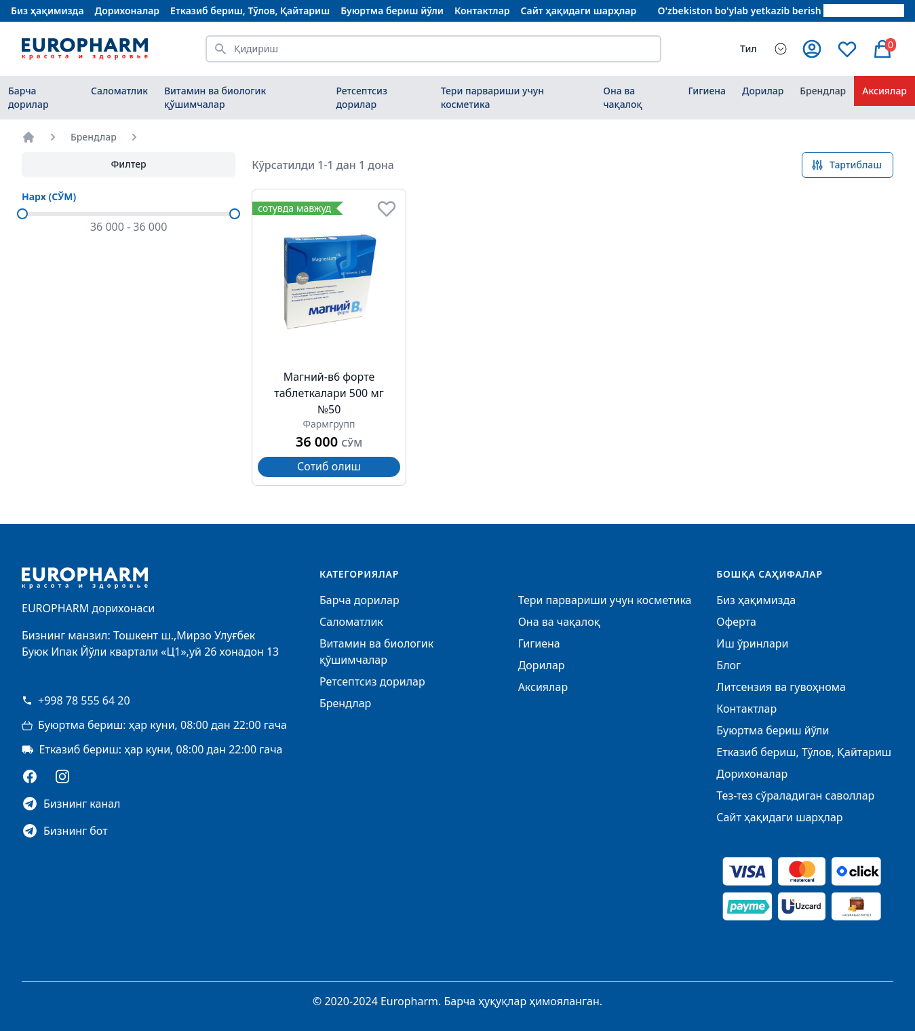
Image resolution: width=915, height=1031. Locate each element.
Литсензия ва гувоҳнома (781, 686)
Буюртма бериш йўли (392, 10)
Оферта (736, 621)
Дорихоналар (127, 10)
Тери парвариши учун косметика (492, 97)
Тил (748, 48)
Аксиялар (884, 90)
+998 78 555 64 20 (76, 700)
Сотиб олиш (329, 466)
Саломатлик (119, 90)
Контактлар (482, 10)
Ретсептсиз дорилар (361, 97)
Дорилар (762, 90)
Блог (728, 665)
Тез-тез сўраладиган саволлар (795, 795)
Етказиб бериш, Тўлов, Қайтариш (250, 10)
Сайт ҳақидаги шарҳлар (579, 10)
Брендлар (823, 90)
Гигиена (707, 90)
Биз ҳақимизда (47, 10)
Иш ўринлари (752, 643)
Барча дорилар (28, 97)
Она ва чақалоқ (622, 97)
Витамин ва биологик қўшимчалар (215, 97)
